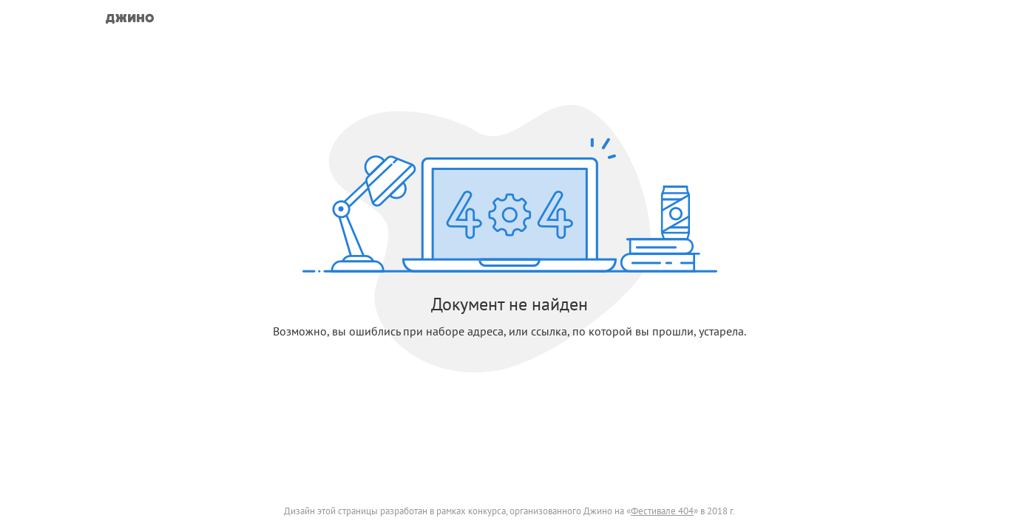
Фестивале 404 (662, 511)
